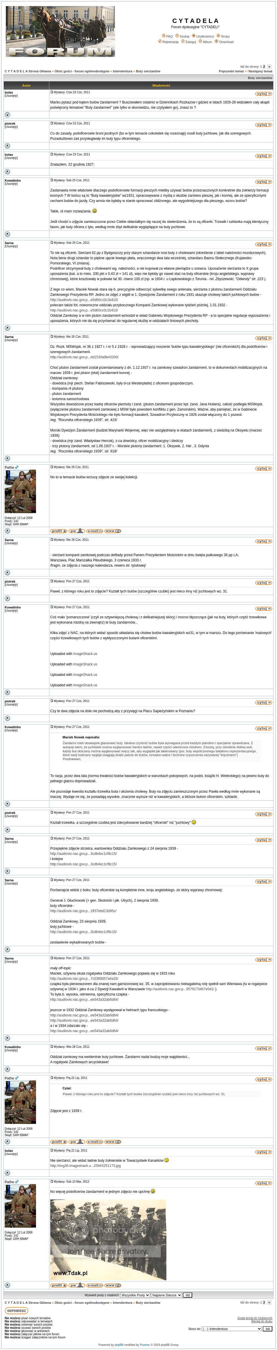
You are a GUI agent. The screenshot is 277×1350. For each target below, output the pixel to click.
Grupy (223, 36)
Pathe (9, 467)
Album (205, 42)
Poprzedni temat (231, 71)
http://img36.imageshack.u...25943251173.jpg (85, 1166)
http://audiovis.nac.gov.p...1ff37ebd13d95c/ (83, 911)
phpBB (119, 1345)
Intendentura (122, 71)
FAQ (167, 36)
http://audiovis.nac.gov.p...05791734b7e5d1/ (180, 989)
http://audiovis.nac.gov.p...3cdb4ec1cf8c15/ (83, 854)
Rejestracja (168, 42)
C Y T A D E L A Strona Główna (28, 71)
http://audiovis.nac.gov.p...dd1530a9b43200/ (84, 357)
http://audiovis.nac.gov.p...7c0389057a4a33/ (84, 979)
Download (224, 42)
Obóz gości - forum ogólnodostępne (82, 71)
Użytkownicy (203, 36)
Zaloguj (188, 42)
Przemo (145, 1345)
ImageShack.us (85, 654)
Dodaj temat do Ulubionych (255, 1318)
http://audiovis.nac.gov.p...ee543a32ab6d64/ (84, 1000)
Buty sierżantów (148, 71)
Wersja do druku (261, 1321)
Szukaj (182, 36)
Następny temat (260, 71)
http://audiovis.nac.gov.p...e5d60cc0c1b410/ (84, 300)
